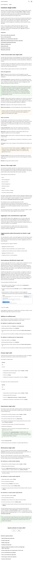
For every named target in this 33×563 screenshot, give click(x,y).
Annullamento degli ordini (6, 544)
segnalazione (3, 274)
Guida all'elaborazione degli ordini (8, 538)
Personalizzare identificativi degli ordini (8, 42)
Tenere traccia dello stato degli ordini (8, 35)
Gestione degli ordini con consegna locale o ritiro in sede (12, 550)
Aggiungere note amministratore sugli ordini (9, 38)
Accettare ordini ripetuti (6, 558)
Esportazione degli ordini (5, 47)
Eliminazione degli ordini (5, 49)
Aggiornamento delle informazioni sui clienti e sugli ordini (12, 40)
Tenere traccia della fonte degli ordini (9, 554)
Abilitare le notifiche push (6, 44)
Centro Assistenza (4, 4)
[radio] (14, 530)
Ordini (10, 4)
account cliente (15, 509)
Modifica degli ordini (5, 542)
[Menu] (31, 1)
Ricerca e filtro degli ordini (6, 36)
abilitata (23, 147)
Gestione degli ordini (5, 540)
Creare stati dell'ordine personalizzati (9, 552)
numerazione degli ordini (5, 513)
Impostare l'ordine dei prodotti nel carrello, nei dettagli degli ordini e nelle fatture (13, 547)
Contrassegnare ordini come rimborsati (9, 556)
